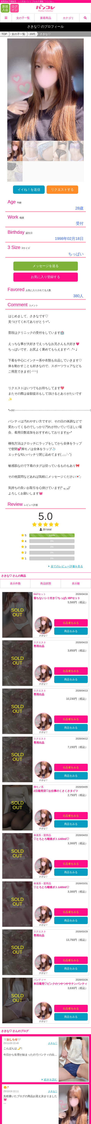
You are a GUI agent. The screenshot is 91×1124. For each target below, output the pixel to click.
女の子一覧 (23, 17)
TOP (4, 34)
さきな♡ (52, 1043)
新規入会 (5, 8)
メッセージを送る (46, 266)
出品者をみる (71, 622)
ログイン (14, 8)
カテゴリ (68, 17)
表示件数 (15, 583)
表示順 (76, 583)
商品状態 (45, 583)
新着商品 (45, 17)
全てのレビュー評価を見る (67, 566)
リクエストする (62, 189)
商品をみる (71, 631)
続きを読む (50, 1079)
